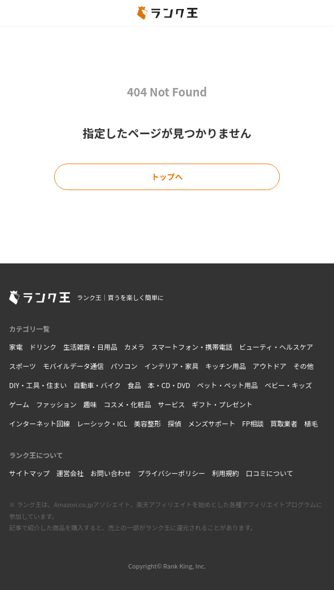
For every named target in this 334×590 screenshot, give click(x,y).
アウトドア (270, 366)
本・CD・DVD (169, 385)
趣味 (90, 404)
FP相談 (252, 423)
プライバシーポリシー (171, 473)
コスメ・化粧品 (127, 404)
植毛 (311, 423)
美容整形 (147, 423)
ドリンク (42, 346)
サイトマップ (29, 473)
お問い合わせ (110, 473)
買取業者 (283, 423)
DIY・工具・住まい (38, 385)
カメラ (134, 346)
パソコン (124, 366)
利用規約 (225, 473)
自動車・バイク (97, 385)
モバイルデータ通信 (73, 366)
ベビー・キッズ (288, 385)
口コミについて (269, 473)
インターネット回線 (39, 423)
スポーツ (22, 366)
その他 (303, 366)
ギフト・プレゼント (222, 404)
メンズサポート (211, 423)
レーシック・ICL (102, 423)
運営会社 (70, 473)
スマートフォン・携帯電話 (191, 346)
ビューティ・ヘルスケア (276, 346)
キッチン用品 (225, 366)
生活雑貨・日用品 (90, 346)
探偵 (174, 423)
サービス (171, 404)
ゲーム (19, 404)
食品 (134, 385)
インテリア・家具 (171, 366)
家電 (16, 346)
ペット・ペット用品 (227, 385)
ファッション (56, 404)
